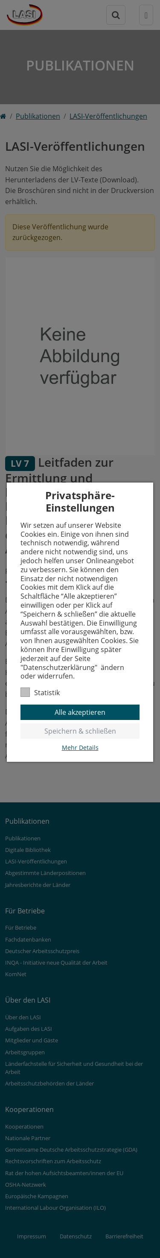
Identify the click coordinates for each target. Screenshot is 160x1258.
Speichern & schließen (80, 731)
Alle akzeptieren (80, 712)
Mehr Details (80, 748)
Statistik (40, 692)
